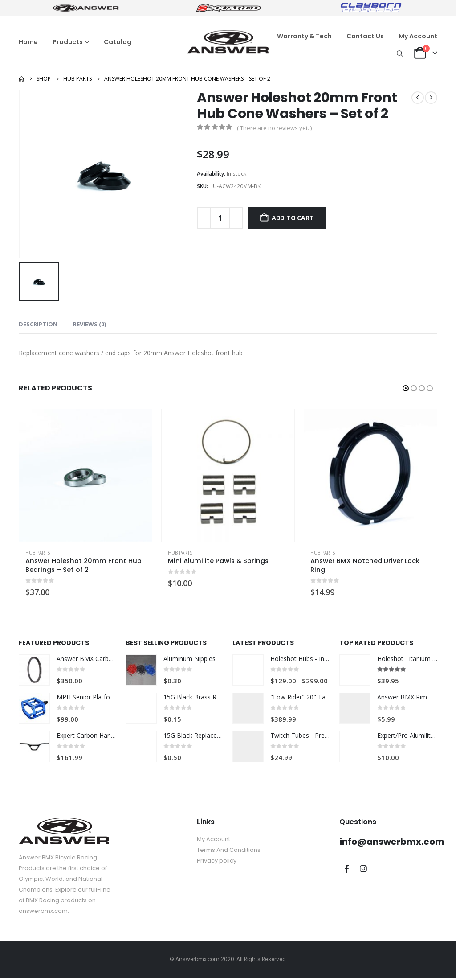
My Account (418, 36)
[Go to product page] (85, 475)
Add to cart (293, 218)
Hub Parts (37, 553)
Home (28, 41)
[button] (400, 53)
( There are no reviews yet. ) (274, 128)
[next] (431, 97)
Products (68, 41)
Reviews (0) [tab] (89, 324)
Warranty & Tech (304, 36)
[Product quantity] (220, 218)
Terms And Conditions (229, 850)
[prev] (417, 97)
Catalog (117, 41)
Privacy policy (216, 860)
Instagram (363, 868)
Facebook (347, 868)
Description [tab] (38, 324)
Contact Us (365, 36)
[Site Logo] (228, 42)
